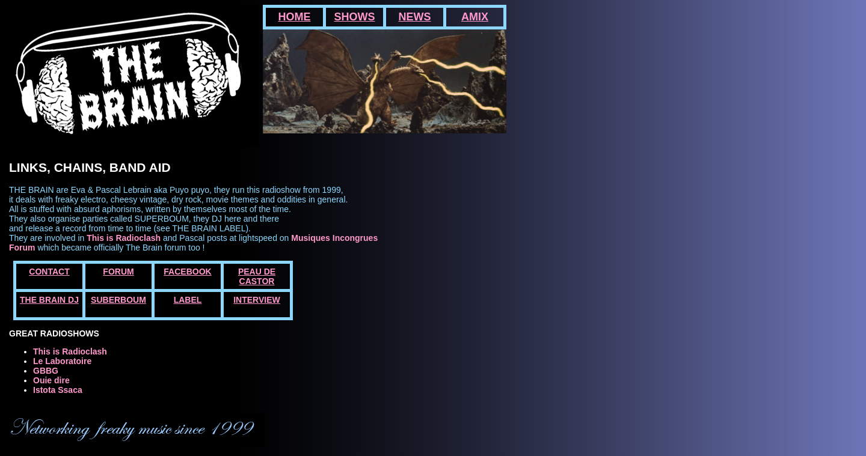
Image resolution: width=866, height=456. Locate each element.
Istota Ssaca (57, 390)
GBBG (45, 370)
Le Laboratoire (62, 361)
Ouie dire (51, 380)
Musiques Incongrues (334, 238)
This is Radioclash (124, 238)
